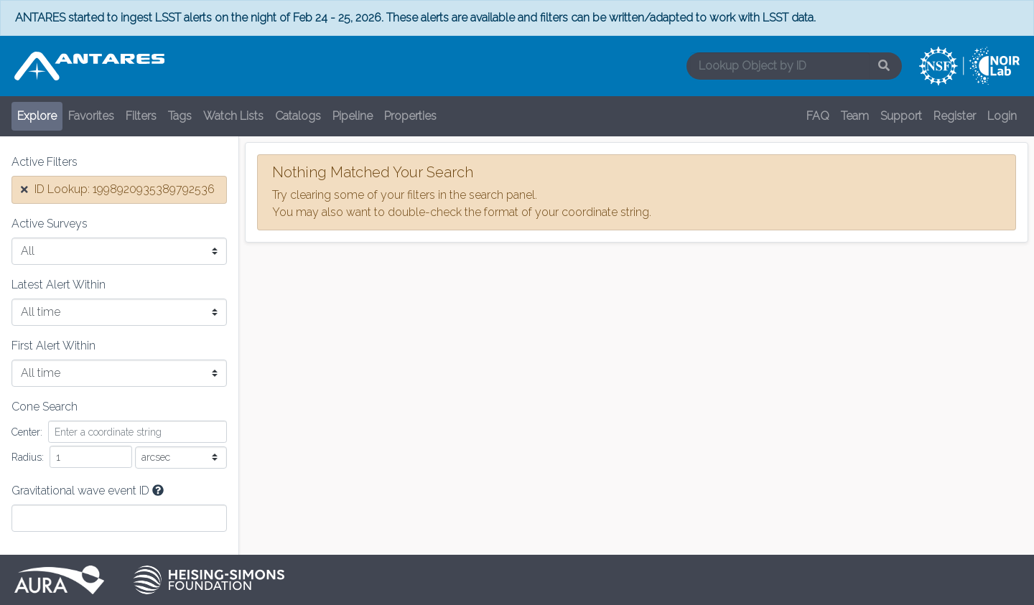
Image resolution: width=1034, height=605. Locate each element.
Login (1002, 116)
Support (901, 116)
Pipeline (352, 116)
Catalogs (298, 116)
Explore (37, 116)
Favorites (91, 116)
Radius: (27, 457)
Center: (26, 432)
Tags (180, 116)
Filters (141, 116)
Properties (410, 116)
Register (954, 116)
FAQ (817, 116)
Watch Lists (233, 116)
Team (855, 116)
